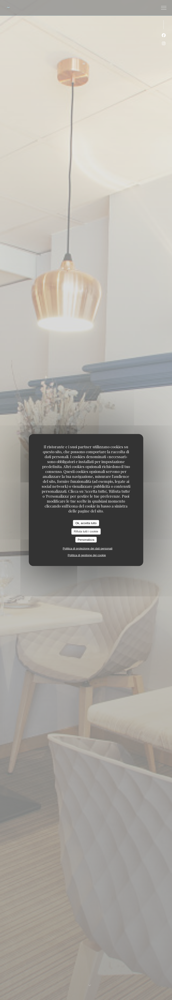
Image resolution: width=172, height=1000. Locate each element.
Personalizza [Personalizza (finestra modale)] (86, 539)
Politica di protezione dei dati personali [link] (87, 548)
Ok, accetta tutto (86, 523)
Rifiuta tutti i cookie (86, 531)
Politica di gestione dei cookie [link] (87, 555)
